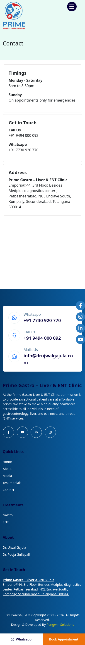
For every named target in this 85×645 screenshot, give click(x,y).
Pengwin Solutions (60, 624)
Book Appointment (63, 639)
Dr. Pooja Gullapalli (17, 554)
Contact (8, 490)
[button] (72, 6)
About (7, 469)
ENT (6, 522)
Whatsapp (21, 639)
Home (7, 462)
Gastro (8, 515)
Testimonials (12, 483)
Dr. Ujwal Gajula (14, 547)
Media (7, 476)
